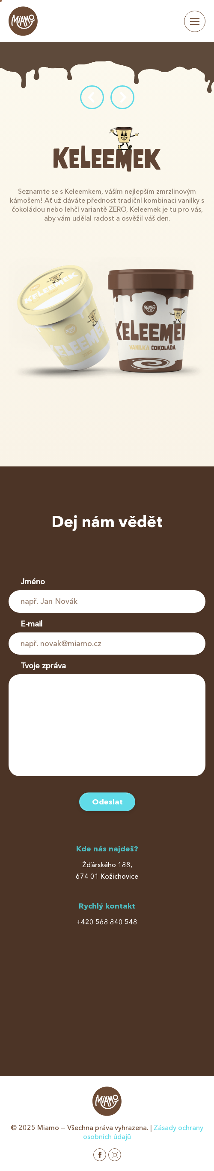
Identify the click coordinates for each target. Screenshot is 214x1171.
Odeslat (107, 802)
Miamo (23, 21)
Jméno (33, 581)
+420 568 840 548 (107, 922)
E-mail (31, 624)
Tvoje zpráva (43, 665)
